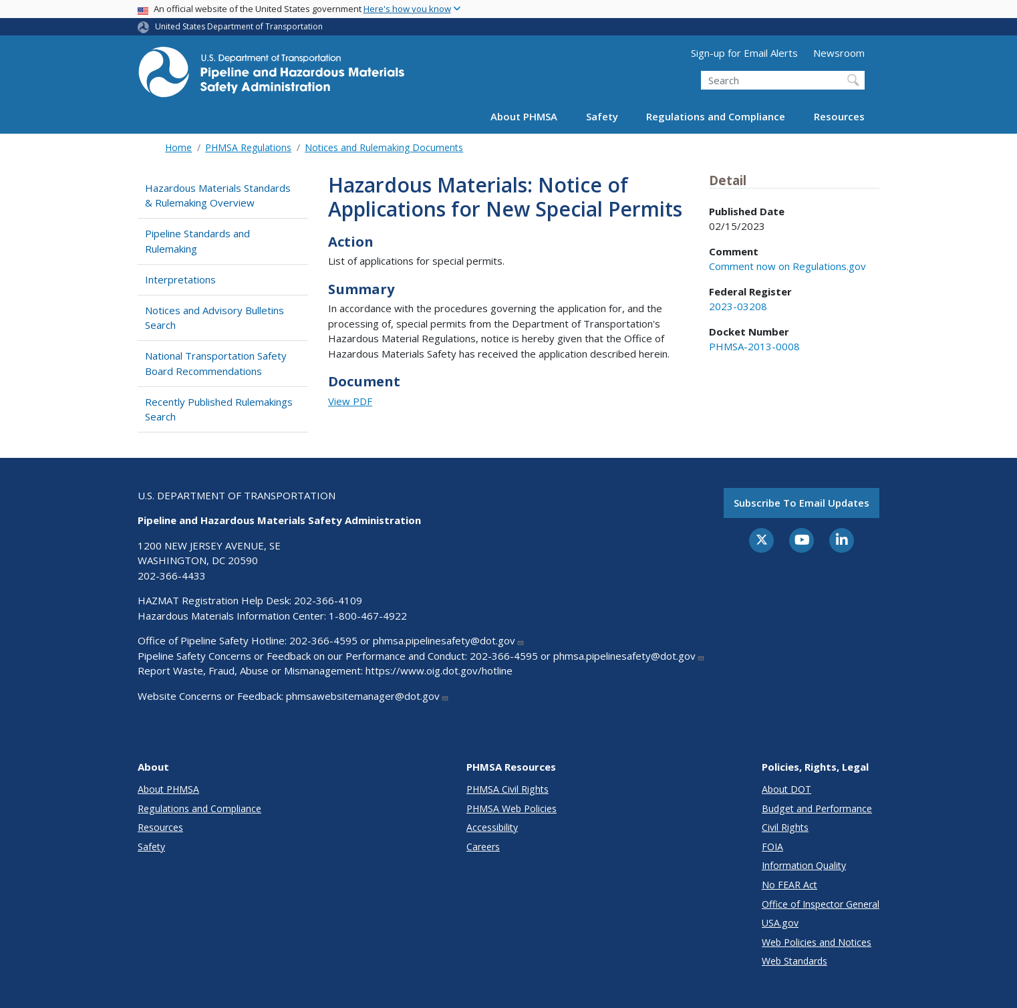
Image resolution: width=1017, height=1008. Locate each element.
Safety (602, 116)
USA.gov (780, 922)
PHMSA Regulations (248, 147)
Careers (483, 846)
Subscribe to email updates (801, 502)
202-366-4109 (328, 600)
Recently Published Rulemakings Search (219, 409)
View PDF (350, 401)
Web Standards (794, 961)
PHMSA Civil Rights (507, 789)
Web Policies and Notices (816, 942)
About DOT (786, 789)
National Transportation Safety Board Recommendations (216, 363)
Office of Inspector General (820, 904)
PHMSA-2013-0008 (754, 346)
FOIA (772, 846)
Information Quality (804, 865)
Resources (839, 116)
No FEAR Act (789, 884)
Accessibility (492, 827)
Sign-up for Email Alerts (744, 52)
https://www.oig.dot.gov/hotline (439, 670)
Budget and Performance (817, 808)
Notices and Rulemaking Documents (384, 147)
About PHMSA (523, 116)
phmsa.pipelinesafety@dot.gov (449, 640)
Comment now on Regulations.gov (787, 266)
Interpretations (180, 279)
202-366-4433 (172, 575)
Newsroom (839, 52)
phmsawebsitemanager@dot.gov (367, 696)
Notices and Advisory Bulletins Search (214, 317)
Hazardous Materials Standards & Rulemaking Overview (218, 195)
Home (178, 147)
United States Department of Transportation (239, 26)
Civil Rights (785, 827)
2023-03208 (738, 306)
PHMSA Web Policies (511, 808)
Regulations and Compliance (715, 116)
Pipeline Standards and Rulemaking (197, 241)
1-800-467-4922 (368, 615)
